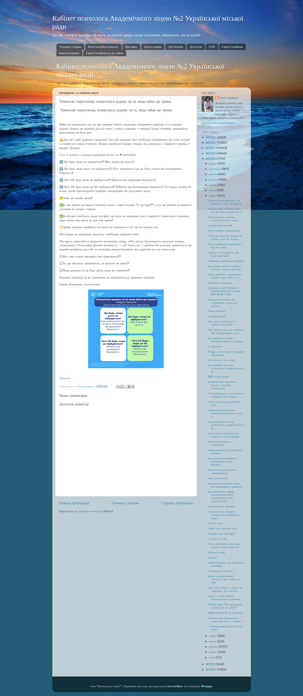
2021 (211, 664)
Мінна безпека (216, 311)
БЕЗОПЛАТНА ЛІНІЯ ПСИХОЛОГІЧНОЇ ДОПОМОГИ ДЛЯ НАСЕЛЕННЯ (221, 496)
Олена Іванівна (228, 97)
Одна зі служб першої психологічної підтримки (224, 597)
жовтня (213, 174)
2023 (211, 153)
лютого (213, 652)
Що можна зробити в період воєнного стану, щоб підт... (225, 268)
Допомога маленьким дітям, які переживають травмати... (225, 485)
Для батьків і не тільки (221, 359)
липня (213, 190)
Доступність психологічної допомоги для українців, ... (225, 435)
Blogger (206, 686)
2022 (211, 158)
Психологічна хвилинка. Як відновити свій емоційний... (225, 202)
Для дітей (196, 46)
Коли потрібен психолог (103, 46)
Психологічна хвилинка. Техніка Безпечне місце (223, 219)
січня (212, 657)
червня (213, 195)
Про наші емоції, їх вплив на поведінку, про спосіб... (225, 589)
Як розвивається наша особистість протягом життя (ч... (226, 368)
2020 (211, 669)
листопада (215, 168)
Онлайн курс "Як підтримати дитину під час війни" (225, 606)
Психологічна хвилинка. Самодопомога (222, 471)
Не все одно (215, 523)
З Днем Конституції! (220, 225)
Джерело (64, 378)
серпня (213, 184)
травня (213, 635)
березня (214, 646)
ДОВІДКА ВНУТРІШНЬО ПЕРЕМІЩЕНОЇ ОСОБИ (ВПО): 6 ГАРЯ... (224, 291)
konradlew (175, 686)
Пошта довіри (153, 46)
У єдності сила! (217, 538)
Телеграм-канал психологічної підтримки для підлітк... (225, 395)
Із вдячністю (215, 346)
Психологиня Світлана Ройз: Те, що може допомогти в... (225, 210)
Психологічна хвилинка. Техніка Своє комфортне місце (223, 514)
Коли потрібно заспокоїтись (224, 230)
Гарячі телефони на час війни (104, 53)
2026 (211, 137)
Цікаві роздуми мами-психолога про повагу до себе (224, 579)
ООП (212, 46)
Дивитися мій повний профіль (219, 122)
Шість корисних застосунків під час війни (224, 245)
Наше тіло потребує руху (222, 528)
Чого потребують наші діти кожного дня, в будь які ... (224, 545)
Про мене (131, 46)
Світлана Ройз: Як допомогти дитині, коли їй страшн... (225, 237)
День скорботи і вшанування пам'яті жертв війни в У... (224, 276)
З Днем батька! (217, 316)
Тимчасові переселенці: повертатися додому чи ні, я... (225, 413)
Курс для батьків (218, 478)
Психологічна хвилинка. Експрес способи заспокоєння (222, 385)
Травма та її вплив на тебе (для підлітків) (223, 254)
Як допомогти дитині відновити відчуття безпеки (225, 339)
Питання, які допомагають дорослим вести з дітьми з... (226, 619)
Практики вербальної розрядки (226, 260)
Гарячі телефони (232, 46)
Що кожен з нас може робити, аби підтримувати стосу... (225, 331)
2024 (211, 147)
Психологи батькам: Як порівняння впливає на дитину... (222, 302)
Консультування (69, 53)
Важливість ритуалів (220, 282)
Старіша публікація (177, 503)
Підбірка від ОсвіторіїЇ (221, 533)
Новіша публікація (74, 503)
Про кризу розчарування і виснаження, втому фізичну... (223, 461)
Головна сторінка (70, 46)
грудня (213, 163)
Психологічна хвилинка (221, 506)
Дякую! (212, 557)
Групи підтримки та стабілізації (219, 443)
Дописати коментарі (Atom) (96, 511)
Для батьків (175, 46)
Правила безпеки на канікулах (225, 612)
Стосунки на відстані (220, 570)
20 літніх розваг (218, 376)
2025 (211, 142)
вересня (214, 179)
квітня (213, 641)
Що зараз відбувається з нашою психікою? (222, 323)
